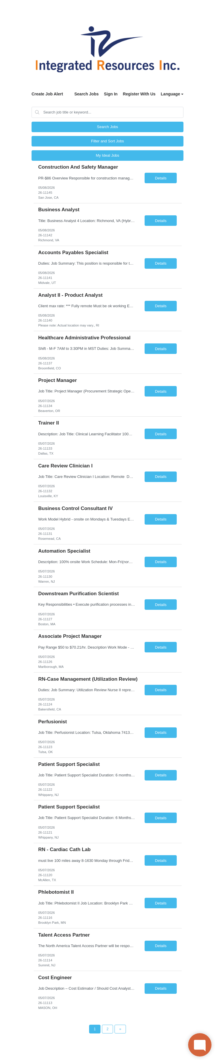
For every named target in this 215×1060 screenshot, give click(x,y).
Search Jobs (86, 94)
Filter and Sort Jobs (107, 141)
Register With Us (139, 94)
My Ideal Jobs (107, 155)
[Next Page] (120, 1029)
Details (161, 178)
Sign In (111, 94)
